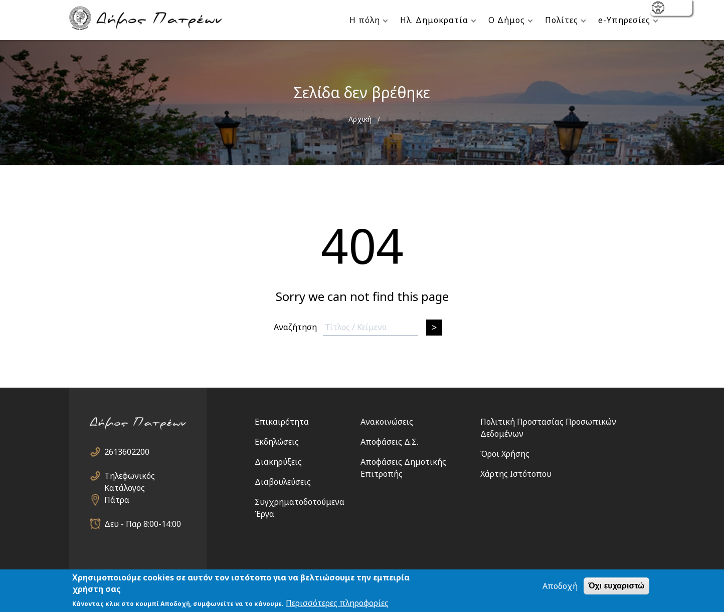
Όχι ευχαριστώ (616, 586)
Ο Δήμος (506, 20)
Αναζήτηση (295, 327)
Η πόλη (364, 20)
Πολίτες (561, 20)
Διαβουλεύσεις (283, 481)
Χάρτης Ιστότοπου (516, 473)
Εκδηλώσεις (277, 441)
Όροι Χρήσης (504, 453)
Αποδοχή (560, 586)
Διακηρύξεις (278, 461)
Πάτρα (116, 499)
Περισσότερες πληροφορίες (337, 603)
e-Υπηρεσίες (624, 20)
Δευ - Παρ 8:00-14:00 (142, 523)
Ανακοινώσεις (386, 421)
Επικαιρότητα (282, 421)
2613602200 (126, 451)
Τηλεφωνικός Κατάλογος (129, 476)
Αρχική (360, 119)
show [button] (659, 9)
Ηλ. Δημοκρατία (434, 20)
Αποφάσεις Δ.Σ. (389, 441)
